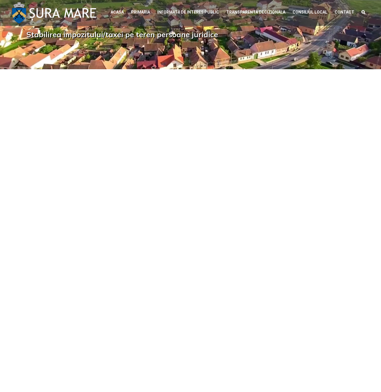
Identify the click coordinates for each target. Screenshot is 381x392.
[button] (363, 11)
